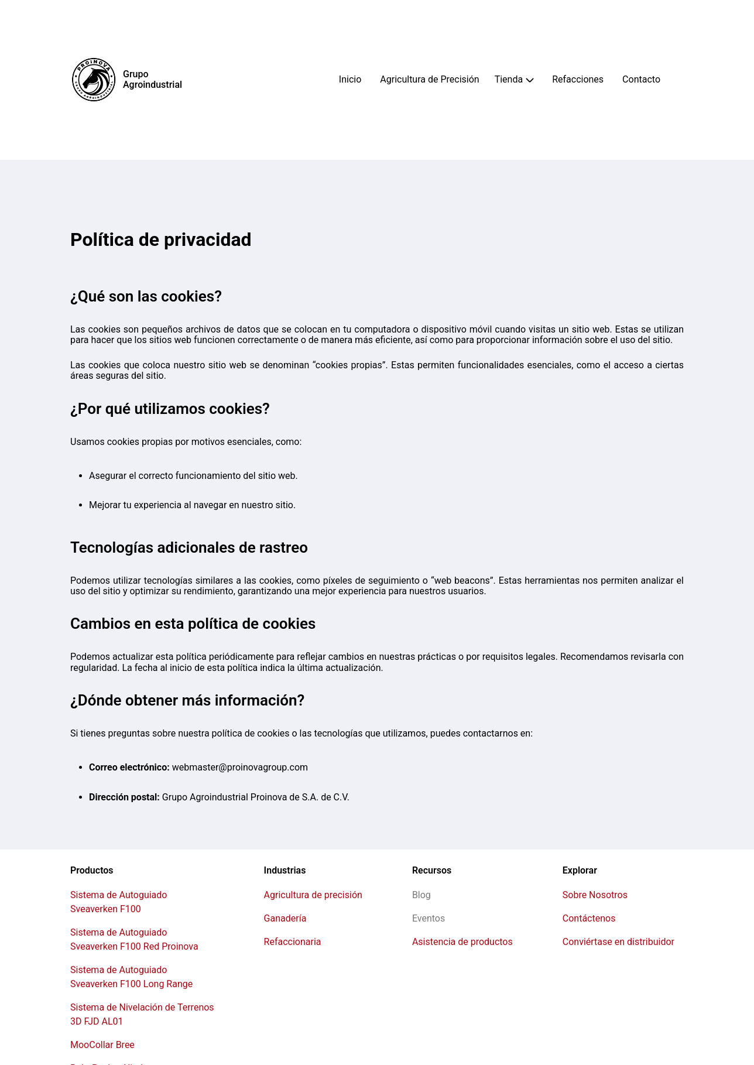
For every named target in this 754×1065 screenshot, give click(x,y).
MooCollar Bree (102, 1044)
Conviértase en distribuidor (618, 941)
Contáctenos (589, 918)
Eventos (428, 918)
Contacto (641, 79)
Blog (421, 894)
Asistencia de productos (462, 941)
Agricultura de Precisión (429, 79)
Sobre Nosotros (595, 894)
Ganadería (285, 918)
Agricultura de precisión (313, 894)
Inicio (350, 79)
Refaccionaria (292, 941)
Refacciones (578, 79)
